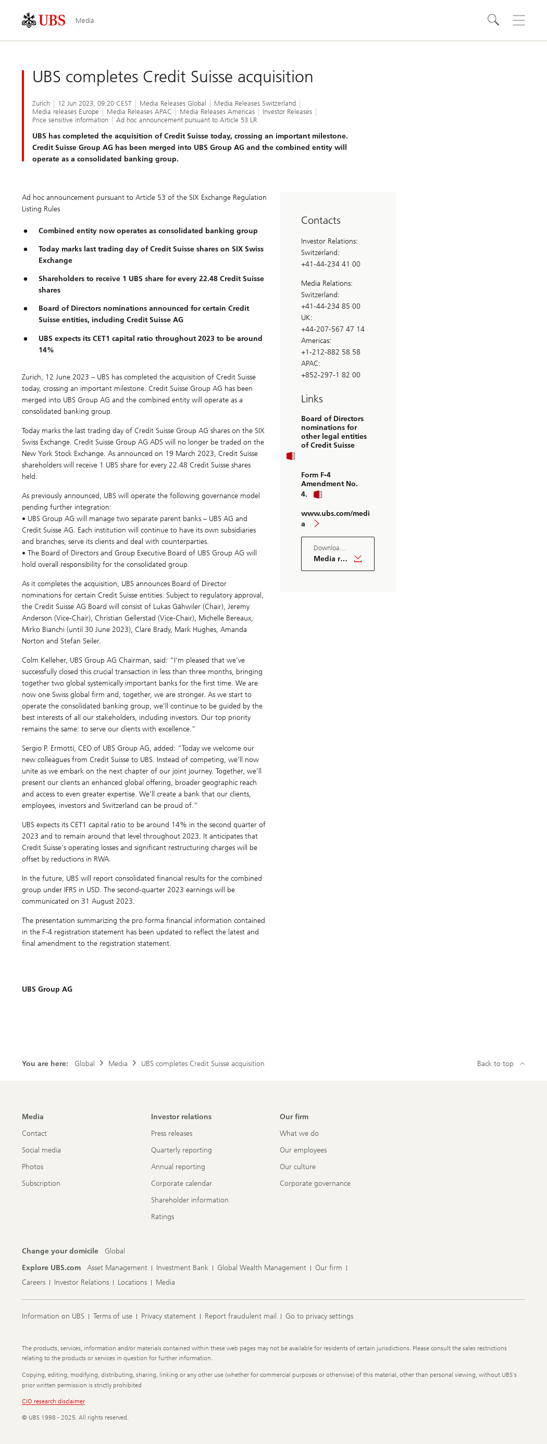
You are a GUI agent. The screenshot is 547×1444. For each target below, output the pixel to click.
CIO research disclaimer (53, 1401)
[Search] (494, 20)
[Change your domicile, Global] (115, 1251)
